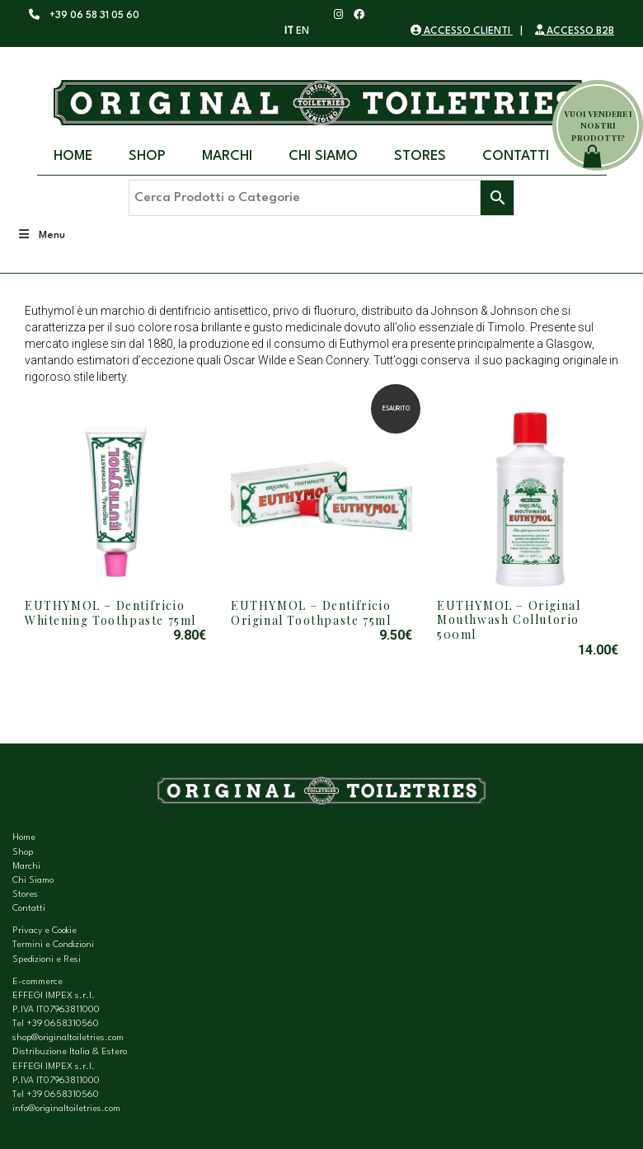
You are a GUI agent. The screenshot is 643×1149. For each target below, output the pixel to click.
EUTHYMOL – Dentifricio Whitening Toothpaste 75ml (110, 613)
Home (73, 156)
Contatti (515, 156)
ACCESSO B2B (574, 31)
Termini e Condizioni (53, 945)
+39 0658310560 (62, 1024)
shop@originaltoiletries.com (68, 1038)
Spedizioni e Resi (46, 959)
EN (302, 31)
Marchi (227, 156)
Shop (147, 156)
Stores (420, 156)
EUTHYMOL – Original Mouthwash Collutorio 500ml (508, 620)
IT (288, 31)
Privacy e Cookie (44, 931)
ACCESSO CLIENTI (462, 31)
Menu (40, 234)
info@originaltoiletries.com (66, 1109)
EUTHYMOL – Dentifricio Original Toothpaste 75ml (311, 613)
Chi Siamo (323, 156)
